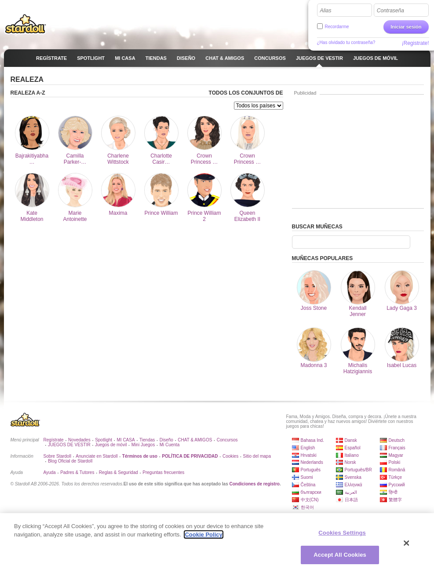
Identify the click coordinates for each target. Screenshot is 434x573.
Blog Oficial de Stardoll (70, 461)
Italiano (352, 455)
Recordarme (337, 26)
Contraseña (390, 10)
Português (311, 469)
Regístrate (54, 439)
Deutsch (397, 440)
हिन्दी (393, 492)
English (308, 447)
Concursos (227, 439)
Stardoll (25, 23)
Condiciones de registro (254, 483)
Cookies (230, 456)
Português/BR (358, 469)
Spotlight (103, 439)
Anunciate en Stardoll (96, 456)
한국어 (307, 507)
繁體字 (395, 499)
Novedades (79, 439)
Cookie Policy (203, 534)
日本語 (351, 499)
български (311, 492)
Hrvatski (309, 455)
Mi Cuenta (170, 444)
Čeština (308, 484)
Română (397, 469)
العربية (351, 492)
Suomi (307, 477)
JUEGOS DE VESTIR (69, 444)
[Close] (406, 543)
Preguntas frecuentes (163, 472)
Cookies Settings (342, 532)
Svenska (353, 477)
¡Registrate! (415, 43)
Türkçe (395, 477)
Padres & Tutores (77, 472)
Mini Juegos (143, 444)
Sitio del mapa (257, 456)
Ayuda (50, 472)
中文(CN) (310, 499)
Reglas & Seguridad (118, 472)
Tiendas (147, 439)
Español (353, 447)
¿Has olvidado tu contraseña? (346, 42)
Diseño (166, 439)
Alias (326, 10)
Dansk (351, 440)
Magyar (396, 455)
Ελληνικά (353, 484)
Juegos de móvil (111, 444)
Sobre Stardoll (57, 456)
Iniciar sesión (405, 26)
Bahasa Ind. (312, 440)
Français (397, 447)
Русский (397, 484)
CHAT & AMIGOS (195, 439)
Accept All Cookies (340, 554)
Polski (395, 462)
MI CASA (126, 439)
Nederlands (312, 462)
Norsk (350, 462)
